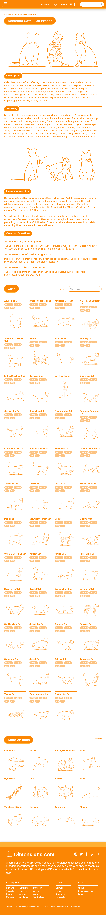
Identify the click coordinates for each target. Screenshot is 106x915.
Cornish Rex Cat (12, 411)
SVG (6, 308)
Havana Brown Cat (38, 448)
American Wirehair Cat (13, 339)
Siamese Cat (61, 624)
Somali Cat (34, 659)
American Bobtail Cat (40, 301)
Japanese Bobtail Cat (90, 448)
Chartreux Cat (87, 376)
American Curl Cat (64, 301)
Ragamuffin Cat (12, 589)
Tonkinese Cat (87, 659)
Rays (82, 750)
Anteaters (60, 807)
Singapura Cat (11, 659)
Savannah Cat (87, 589)
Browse (45, 4)
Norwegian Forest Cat (40, 519)
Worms (33, 750)
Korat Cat (34, 483)
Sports (36, 891)
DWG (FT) (8, 305)
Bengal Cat (34, 338)
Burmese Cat (36, 376)
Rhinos (83, 807)
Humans (10, 888)
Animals (7, 14)
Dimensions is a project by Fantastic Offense (24, 907)
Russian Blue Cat (63, 589)
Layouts (23, 894)
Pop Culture (38, 897)
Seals (83, 779)
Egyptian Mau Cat (63, 411)
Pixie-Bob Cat (87, 554)
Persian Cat (35, 554)
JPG (12, 308)
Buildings (23, 897)
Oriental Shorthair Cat (15, 554)
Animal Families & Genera (24, 14)
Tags (55, 4)
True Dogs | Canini (13, 807)
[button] (60, 289)
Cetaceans (9, 750)
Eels (31, 779)
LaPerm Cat (60, 483)
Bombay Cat (86, 338)
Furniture (23, 888)
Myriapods (9, 779)
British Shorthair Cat (14, 376)
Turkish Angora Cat (39, 694)
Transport (37, 888)
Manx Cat (9, 519)
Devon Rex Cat (36, 411)
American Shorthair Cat (90, 302)
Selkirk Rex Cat (36, 624)
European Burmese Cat (89, 412)
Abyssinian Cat (11, 301)
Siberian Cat (86, 624)
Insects (58, 779)
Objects (10, 897)
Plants (9, 894)
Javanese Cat (11, 483)
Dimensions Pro (85, 891)
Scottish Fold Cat (12, 624)
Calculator (61, 894)
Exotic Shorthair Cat (14, 448)
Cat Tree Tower (62, 376)
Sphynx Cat (60, 659)
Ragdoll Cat (35, 589)
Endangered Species (65, 750)
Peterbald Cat (61, 554)
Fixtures (23, 891)
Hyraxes (33, 807)
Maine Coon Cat (88, 483)
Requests (60, 897)
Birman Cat (60, 338)
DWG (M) (17, 305)
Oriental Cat (86, 519)
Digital (36, 894)
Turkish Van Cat (62, 694)
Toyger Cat (9, 694)
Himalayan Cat (62, 448)
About (63, 4)
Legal (81, 894)
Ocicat (58, 519)
